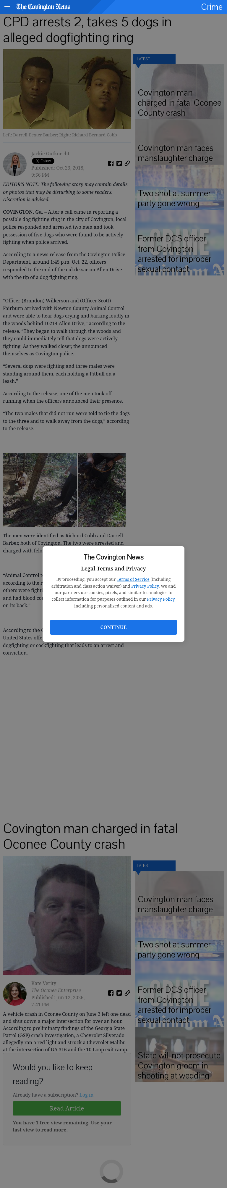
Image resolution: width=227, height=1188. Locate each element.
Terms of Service (133, 579)
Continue (113, 627)
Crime (212, 7)
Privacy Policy (145, 586)
